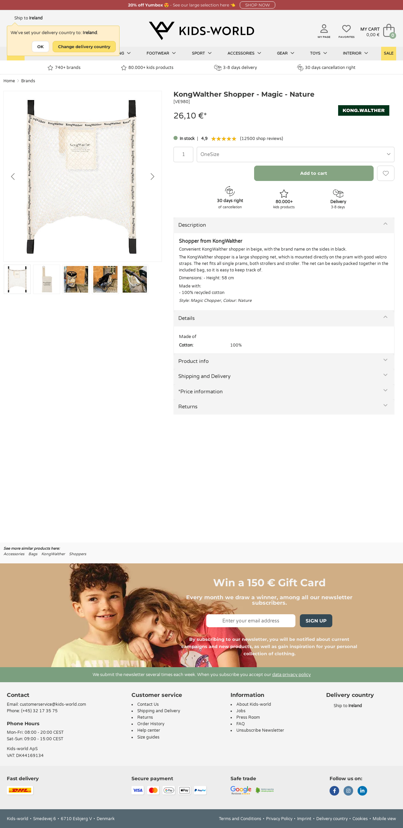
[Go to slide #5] (134, 279)
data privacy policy (291, 674)
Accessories (244, 53)
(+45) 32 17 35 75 (39, 710)
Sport (202, 53)
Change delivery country (84, 46)
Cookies (360, 818)
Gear (285, 53)
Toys (318, 53)
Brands (28, 81)
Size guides (148, 737)
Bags (32, 554)
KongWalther (53, 554)
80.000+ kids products (147, 67)
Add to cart (313, 173)
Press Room (248, 717)
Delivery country (332, 818)
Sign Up (316, 621)
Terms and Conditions (240, 818)
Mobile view (384, 818)
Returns (187, 407)
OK (40, 46)
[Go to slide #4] (105, 279)
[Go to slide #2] (46, 279)
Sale (388, 53)
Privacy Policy (279, 818)
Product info (193, 361)
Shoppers (77, 554)
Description (192, 225)
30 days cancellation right (326, 67)
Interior (355, 53)
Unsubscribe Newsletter (260, 730)
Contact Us (148, 704)
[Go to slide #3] (75, 279)
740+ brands (64, 67)
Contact (18, 695)
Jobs (241, 710)
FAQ (240, 723)
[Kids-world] (201, 31)
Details (186, 318)
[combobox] (295, 154)
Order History (150, 723)
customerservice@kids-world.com (53, 704)
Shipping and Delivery (204, 376)
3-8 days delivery (235, 68)
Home (9, 81)
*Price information (200, 392)
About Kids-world (253, 704)
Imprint (304, 818)
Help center (148, 730)
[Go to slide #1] (17, 279)
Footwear (161, 53)
